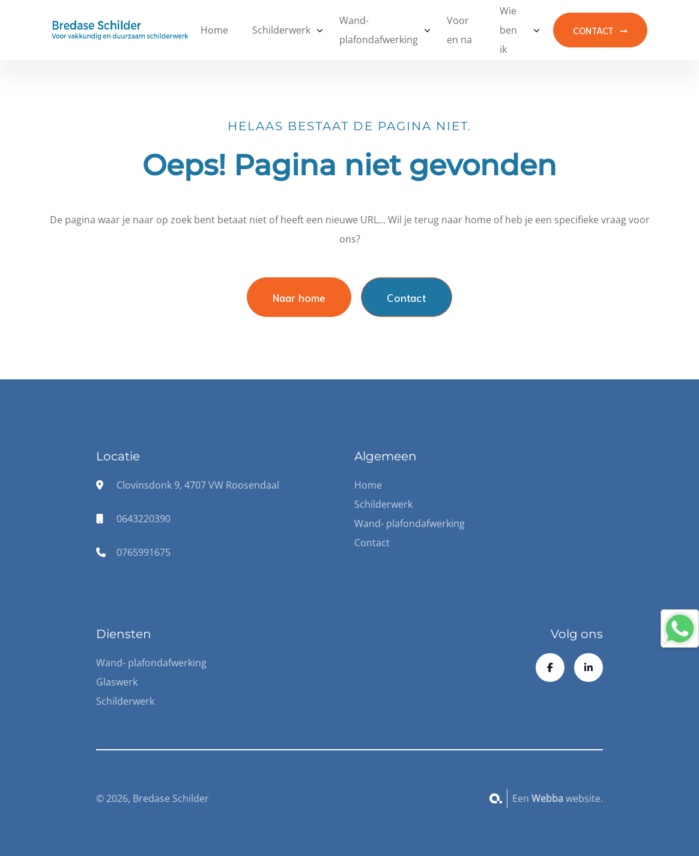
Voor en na (459, 30)
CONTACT (593, 29)
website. (567, 798)
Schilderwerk (281, 30)
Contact (406, 297)
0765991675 (143, 552)
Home (214, 30)
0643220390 (143, 518)
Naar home (299, 297)
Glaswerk (117, 682)
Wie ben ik (508, 30)
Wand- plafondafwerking (378, 30)
